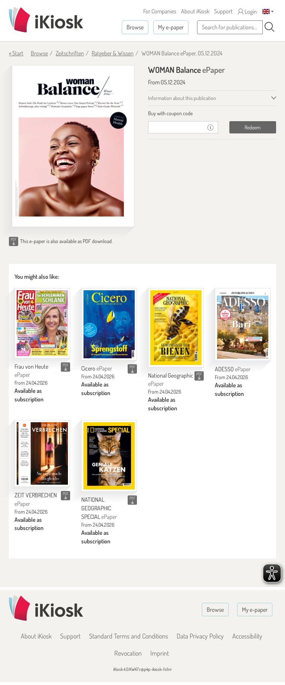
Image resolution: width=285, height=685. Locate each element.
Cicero (96, 368)
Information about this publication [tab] (182, 98)
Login (247, 11)
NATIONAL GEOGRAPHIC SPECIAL (99, 508)
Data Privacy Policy (200, 636)
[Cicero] (109, 324)
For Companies (159, 11)
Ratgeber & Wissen (113, 53)
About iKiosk (195, 11)
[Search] (269, 27)
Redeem (253, 127)
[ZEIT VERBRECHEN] (42, 453)
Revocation (128, 653)
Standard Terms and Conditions (128, 636)
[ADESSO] (243, 324)
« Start (16, 53)
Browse (135, 27)
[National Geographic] (176, 327)
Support (223, 11)
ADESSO (232, 369)
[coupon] (175, 127)
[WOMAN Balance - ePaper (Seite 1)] (73, 146)
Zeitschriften (70, 53)
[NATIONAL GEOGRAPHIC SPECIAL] (109, 456)
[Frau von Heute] (42, 323)
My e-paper (171, 27)
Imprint (159, 653)
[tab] (212, 113)
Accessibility (247, 636)
